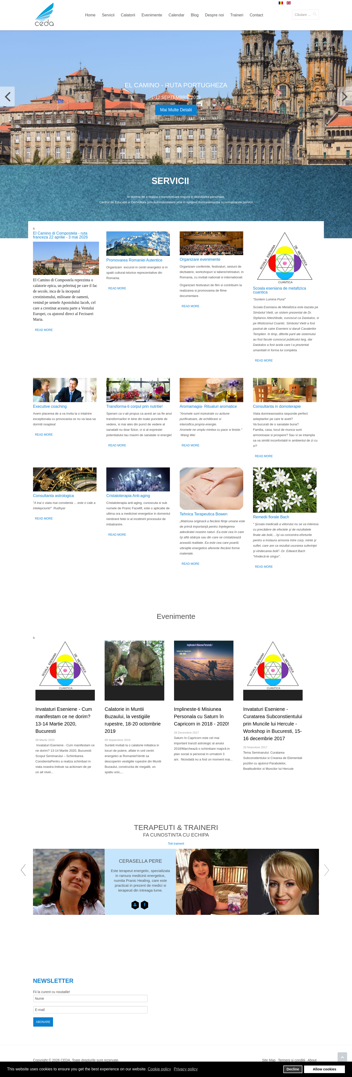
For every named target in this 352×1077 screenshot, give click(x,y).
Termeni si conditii (291, 1060)
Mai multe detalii (176, 109)
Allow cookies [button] (324, 1069)
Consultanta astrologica (53, 496)
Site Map (268, 1060)
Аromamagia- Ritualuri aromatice (208, 406)
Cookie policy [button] (159, 1069)
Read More (44, 330)
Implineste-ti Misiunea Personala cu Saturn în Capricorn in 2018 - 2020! (201, 716)
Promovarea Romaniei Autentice (134, 260)
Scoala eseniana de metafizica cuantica (279, 290)
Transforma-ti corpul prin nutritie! (134, 406)
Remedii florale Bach (271, 517)
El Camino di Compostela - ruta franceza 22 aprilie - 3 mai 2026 (60, 235)
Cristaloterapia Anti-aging (128, 496)
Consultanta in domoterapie (277, 406)
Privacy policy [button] (186, 1069)
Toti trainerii (176, 843)
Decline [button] (292, 1069)
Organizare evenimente (200, 259)
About (312, 1060)
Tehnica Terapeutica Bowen (203, 514)
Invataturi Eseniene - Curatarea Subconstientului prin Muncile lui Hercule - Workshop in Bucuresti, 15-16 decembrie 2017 (272, 723)
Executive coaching (50, 406)
